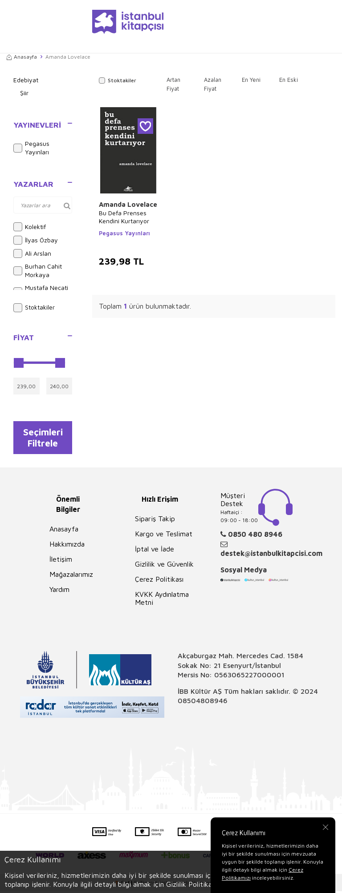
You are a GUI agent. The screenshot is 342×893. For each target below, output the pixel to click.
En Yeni (251, 79)
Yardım (59, 591)
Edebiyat (25, 80)
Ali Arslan (32, 253)
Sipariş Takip (155, 520)
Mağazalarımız (71, 576)
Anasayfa (22, 56)
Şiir (24, 93)
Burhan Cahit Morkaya (37, 270)
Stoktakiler (34, 307)
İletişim (60, 561)
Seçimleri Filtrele (43, 438)
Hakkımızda (67, 546)
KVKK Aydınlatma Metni (162, 600)
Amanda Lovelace (128, 204)
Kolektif (29, 226)
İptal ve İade (154, 551)
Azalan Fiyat (212, 84)
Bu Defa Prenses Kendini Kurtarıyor (124, 217)
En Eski (288, 79)
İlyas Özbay (35, 240)
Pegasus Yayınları (31, 148)
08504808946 (203, 702)
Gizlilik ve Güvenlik (164, 566)
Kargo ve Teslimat (163, 535)
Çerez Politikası (159, 581)
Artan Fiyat (173, 84)
